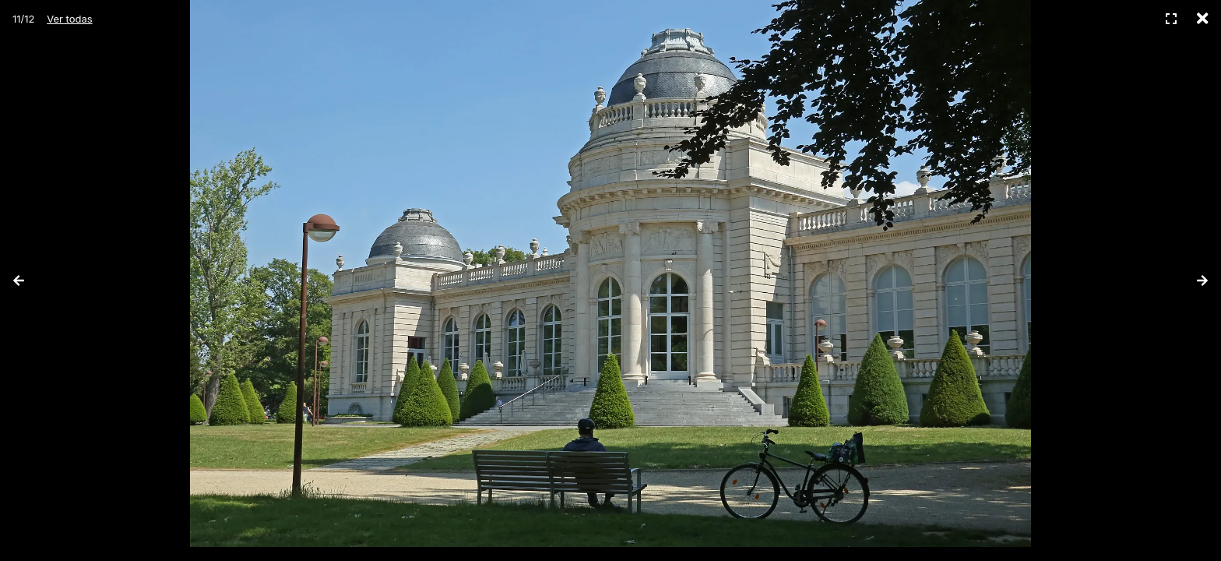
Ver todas (69, 18)
